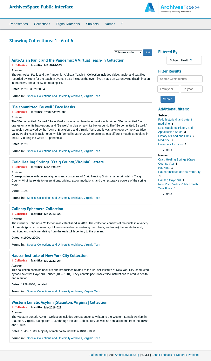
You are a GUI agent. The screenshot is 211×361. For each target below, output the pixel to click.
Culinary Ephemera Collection (37, 208)
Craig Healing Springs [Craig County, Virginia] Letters (58, 162)
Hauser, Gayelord (170, 180)
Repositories (18, 24)
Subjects (92, 24)
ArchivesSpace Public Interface (41, 7)
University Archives (170, 144)
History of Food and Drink (175, 136)
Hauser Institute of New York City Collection (50, 255)
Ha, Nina (164, 167)
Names (110, 24)
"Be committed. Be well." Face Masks (43, 107)
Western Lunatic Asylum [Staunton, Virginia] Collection (59, 302)
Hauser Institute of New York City (179, 171)
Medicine (164, 140)
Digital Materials (68, 24)
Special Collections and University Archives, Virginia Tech (63, 96)
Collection (68, 60)
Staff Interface (98, 354)
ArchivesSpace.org (127, 354)
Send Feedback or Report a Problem (175, 354)
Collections (42, 24)
